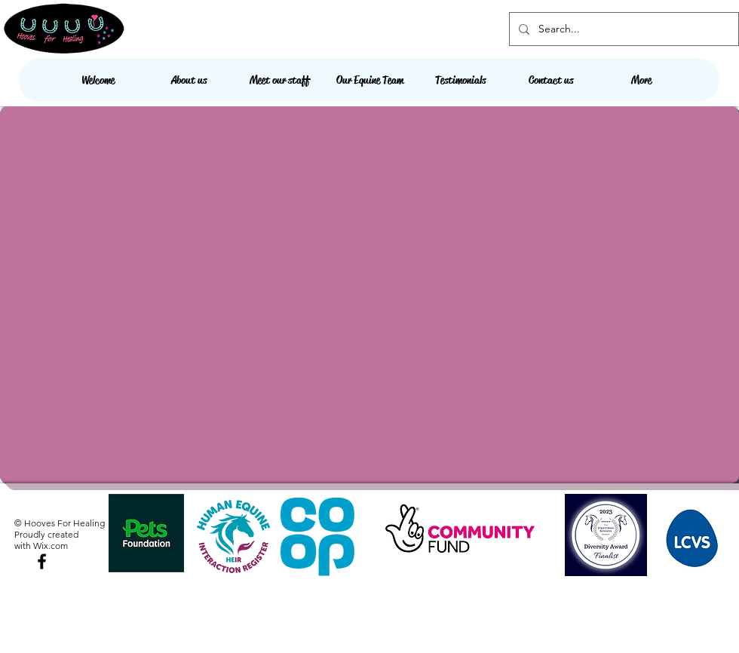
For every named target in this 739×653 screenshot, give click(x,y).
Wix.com (50, 545)
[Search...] (622, 29)
